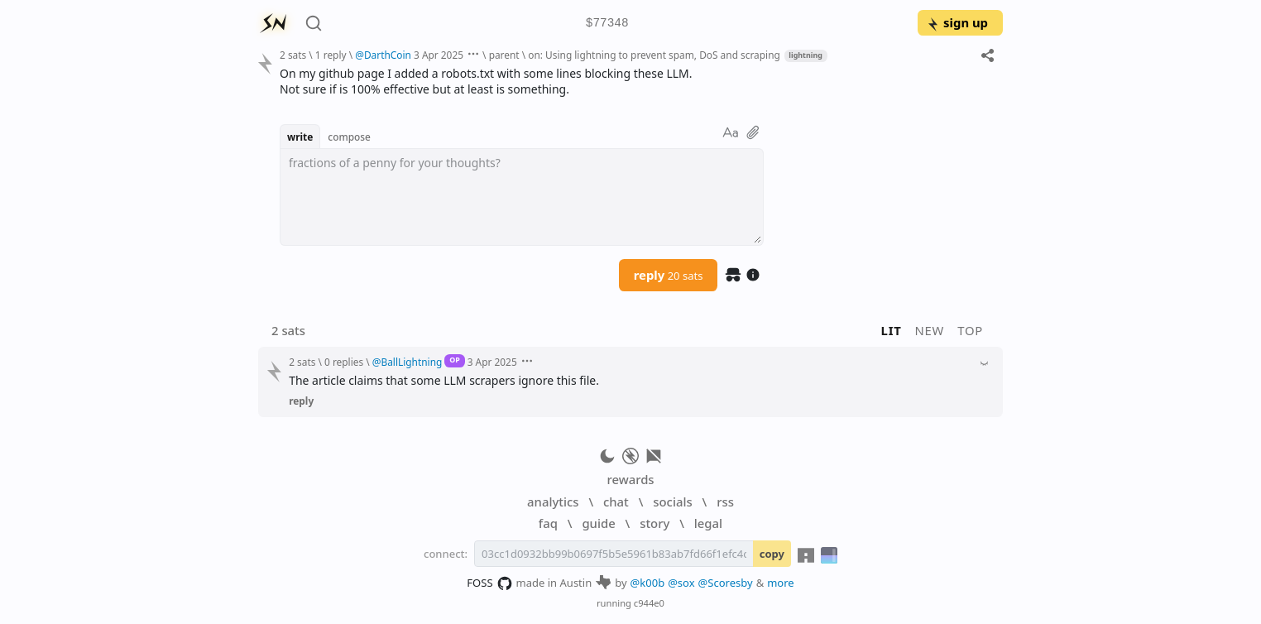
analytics (552, 501)
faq (548, 523)
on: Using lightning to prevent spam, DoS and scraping (654, 54)
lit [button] (891, 330)
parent (504, 54)
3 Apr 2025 (438, 54)
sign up (957, 22)
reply (668, 274)
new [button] (930, 330)
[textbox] (521, 197)
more (780, 582)
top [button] (970, 330)
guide (598, 523)
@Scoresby (725, 582)
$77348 (607, 23)
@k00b (647, 582)
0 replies (343, 361)
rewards (630, 479)
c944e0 (649, 603)
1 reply (331, 54)
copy (772, 553)
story (654, 523)
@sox (681, 582)
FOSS (489, 583)
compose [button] (349, 136)
